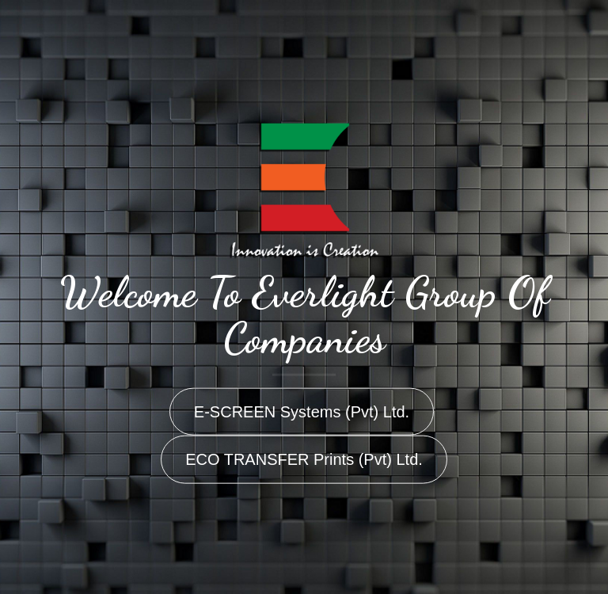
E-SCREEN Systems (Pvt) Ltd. (301, 411)
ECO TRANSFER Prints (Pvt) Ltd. (304, 459)
